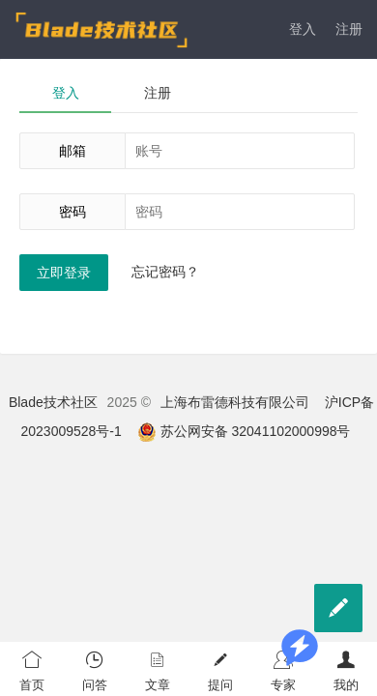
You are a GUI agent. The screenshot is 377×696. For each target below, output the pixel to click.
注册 (348, 29)
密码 (72, 211)
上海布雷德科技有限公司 (234, 402)
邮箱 (72, 151)
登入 (302, 29)
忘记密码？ (165, 271)
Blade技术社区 (53, 402)
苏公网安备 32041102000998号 (244, 431)
